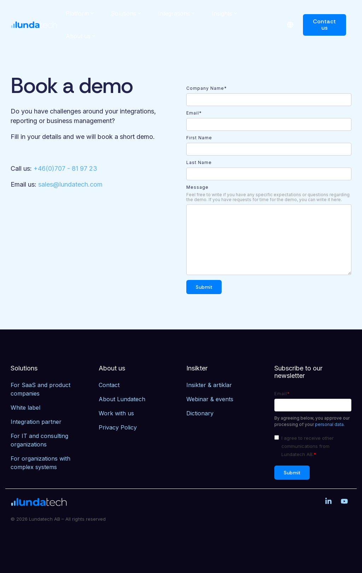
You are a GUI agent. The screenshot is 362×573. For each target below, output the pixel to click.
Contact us (324, 24)
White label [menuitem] (25, 407)
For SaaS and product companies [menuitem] (41, 389)
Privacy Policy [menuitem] (118, 427)
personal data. (330, 424)
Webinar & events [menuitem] (209, 399)
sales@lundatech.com (70, 184)
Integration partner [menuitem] (36, 421)
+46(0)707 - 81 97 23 (65, 168)
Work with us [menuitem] (116, 413)
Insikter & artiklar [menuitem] (209, 384)
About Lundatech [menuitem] (122, 399)
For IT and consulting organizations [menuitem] (40, 440)
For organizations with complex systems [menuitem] (41, 462)
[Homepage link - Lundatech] (39, 502)
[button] (329, 501)
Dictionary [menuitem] (200, 413)
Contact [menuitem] (109, 384)
